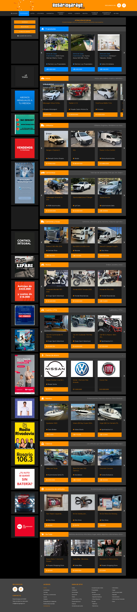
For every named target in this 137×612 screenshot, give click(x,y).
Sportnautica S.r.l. (106, 341)
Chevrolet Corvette (106, 468)
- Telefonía (94, 603)
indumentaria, (113, 534)
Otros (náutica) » (117, 398)
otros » (120, 534)
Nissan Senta (51, 384)
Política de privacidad (49, 603)
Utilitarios (74, 590)
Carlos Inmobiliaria (53, 64)
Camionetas (75, 592)
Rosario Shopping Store (55, 565)
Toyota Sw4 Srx (105, 197)
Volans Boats (78, 429)
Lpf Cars (76, 206)
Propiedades (95, 590)
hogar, (94, 534)
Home (45, 588)
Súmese (45, 592)
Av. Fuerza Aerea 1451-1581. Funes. (108, 56)
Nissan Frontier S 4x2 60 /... (55, 380)
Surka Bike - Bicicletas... (81, 559)
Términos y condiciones (49, 594)
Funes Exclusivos (106, 475)
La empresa (46, 590)
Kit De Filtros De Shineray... (109, 514)
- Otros (113, 601)
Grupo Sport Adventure (55, 296)
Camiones (74, 594)
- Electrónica (95, 606)
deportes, (105, 534)
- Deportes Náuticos (97, 597)
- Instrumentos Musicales (117, 599)
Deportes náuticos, (105, 398)
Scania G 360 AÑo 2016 (54, 246)
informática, (88, 534)
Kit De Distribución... (80, 514)
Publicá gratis (24, 31)
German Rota (51, 250)
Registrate (25, 27)
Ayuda (45, 597)
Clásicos (74, 603)
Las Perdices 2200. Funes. (55, 56)
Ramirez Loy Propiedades (82, 64)
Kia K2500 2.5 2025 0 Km (81, 246)
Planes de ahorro (76, 601)
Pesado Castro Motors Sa (82, 109)
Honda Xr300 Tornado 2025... (82, 289)
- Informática (114, 588)
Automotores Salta (107, 206)
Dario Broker (51, 429)
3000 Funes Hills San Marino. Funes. (82, 56)
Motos (73, 597)
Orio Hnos (104, 250)
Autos (73, 588)
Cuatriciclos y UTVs (77, 599)
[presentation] (41, 53)
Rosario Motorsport (53, 109)
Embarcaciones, (92, 398)
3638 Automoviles (53, 206)
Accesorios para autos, (98, 489)
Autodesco (77, 475)
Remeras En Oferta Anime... (109, 559)
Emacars (103, 109)
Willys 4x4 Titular (52, 468)
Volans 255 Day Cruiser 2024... (83, 423)
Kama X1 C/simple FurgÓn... (109, 246)
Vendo (76, 158)
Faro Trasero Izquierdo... (54, 514)
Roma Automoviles (107, 158)
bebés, (99, 534)
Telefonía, (72, 534)
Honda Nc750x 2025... (107, 289)
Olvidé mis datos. (24, 35)
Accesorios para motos (114, 489)
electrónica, (79, 534)
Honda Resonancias (80, 296)
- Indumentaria (115, 597)
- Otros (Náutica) (96, 599)
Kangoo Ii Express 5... (53, 150)
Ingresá (25, 22)
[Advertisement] (25, 52)
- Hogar (113, 590)
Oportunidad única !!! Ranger (82, 197)
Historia (45, 599)
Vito (74, 150)
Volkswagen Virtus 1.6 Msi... (55, 103)
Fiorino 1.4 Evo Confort (107, 150)
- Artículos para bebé (116, 592)
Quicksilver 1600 (51, 423)
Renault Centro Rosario (55, 158)
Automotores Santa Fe (55, 475)
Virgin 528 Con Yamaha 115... (109, 423)
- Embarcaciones (96, 594)
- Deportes (114, 594)
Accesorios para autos (77, 606)
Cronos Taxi (103, 380)
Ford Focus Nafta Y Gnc (108, 103)
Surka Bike (77, 565)
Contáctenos (46, 606)
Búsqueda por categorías (49, 601)
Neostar (76, 250)
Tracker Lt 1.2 (77, 103)
